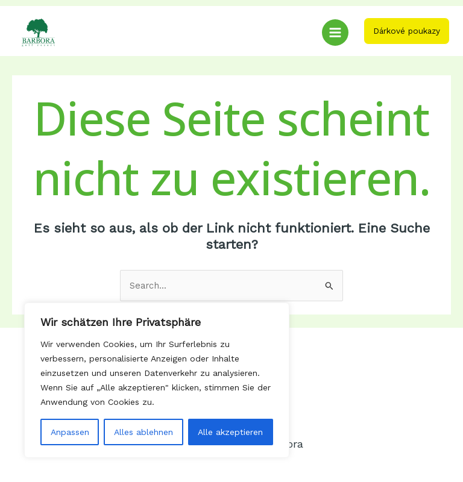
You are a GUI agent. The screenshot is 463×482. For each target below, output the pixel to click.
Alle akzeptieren (230, 432)
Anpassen (70, 432)
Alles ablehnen (143, 432)
